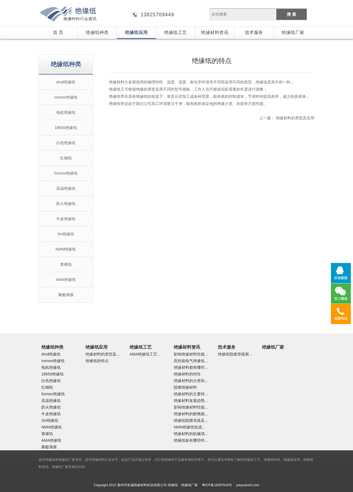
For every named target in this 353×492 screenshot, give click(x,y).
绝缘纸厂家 (293, 32)
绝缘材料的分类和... (191, 380)
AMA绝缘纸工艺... (145, 354)
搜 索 (291, 14)
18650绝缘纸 (66, 127)
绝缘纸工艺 (175, 32)
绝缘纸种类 (97, 32)
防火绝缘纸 (66, 203)
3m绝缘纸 (65, 234)
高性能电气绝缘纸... (191, 361)
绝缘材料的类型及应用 (295, 118)
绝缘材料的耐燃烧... (191, 414)
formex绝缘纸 (65, 173)
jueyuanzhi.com (247, 485)
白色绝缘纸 (66, 143)
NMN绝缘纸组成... (189, 427)
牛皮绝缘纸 (66, 219)
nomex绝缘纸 (65, 97)
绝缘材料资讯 (214, 32)
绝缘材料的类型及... (102, 354)
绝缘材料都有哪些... (191, 367)
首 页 (58, 32)
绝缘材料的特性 (187, 374)
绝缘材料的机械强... (191, 434)
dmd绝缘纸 (65, 82)
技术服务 (254, 32)
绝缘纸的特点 (97, 361)
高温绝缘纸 (66, 188)
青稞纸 (66, 264)
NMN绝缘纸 (66, 249)
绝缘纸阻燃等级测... (235, 354)
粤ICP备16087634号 (217, 485)
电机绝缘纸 (66, 112)
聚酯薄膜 (66, 295)
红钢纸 (66, 158)
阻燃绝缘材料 (185, 387)
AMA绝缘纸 (66, 279)
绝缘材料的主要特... (191, 394)
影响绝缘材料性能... (191, 354)
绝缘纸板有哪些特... (191, 440)
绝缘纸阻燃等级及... (191, 420)
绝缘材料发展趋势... (191, 400)
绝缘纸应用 (136, 32)
